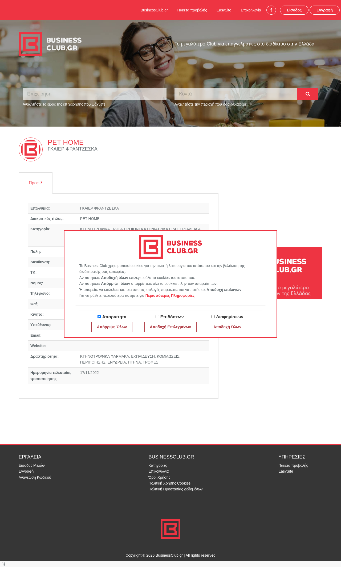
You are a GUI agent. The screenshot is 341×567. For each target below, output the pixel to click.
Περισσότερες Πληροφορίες (170, 295)
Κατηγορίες (158, 465)
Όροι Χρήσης (159, 477)
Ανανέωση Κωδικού (35, 477)
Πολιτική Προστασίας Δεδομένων (176, 489)
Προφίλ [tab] (35, 183)
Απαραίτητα (114, 317)
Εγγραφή (324, 10)
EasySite (224, 10)
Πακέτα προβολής (192, 10)
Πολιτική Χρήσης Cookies (170, 483)
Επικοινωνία (251, 10)
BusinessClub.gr (154, 10)
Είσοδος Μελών (32, 465)
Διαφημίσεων (229, 317)
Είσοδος (294, 10)
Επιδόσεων (172, 317)
